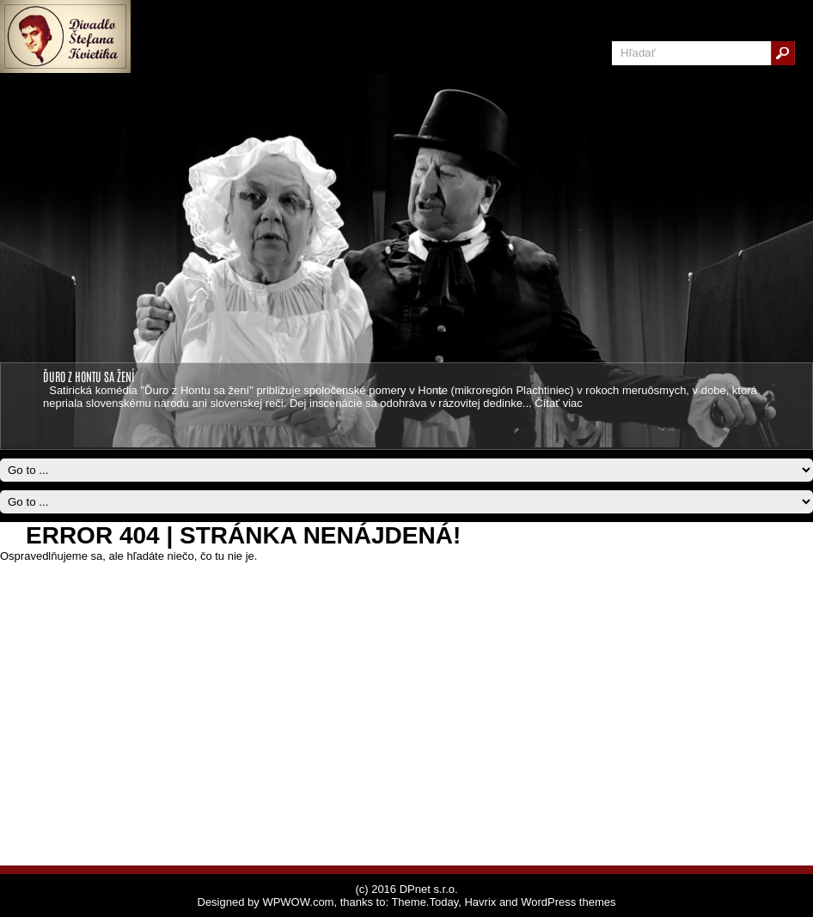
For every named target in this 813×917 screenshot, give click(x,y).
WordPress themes (568, 902)
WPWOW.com (297, 902)
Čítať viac (558, 403)
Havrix (480, 902)
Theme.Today (424, 902)
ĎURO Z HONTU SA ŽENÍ (88, 376)
